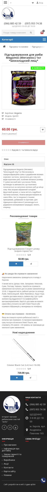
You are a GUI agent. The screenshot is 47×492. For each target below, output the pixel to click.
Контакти (8, 468)
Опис (6, 159)
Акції (6, 464)
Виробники (9, 460)
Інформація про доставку (10, 450)
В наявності (23, 142)
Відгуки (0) (9, 164)
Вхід (39, 2)
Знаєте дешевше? (9, 133)
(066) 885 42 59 (12, 23)
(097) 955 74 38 (33, 23)
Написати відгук (31, 150)
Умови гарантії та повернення (11, 455)
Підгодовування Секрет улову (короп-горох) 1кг (23, 249)
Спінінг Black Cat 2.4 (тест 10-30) (23, 365)
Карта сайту (10, 471)
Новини (8, 475)
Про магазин (10, 445)
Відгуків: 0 (16, 150)
